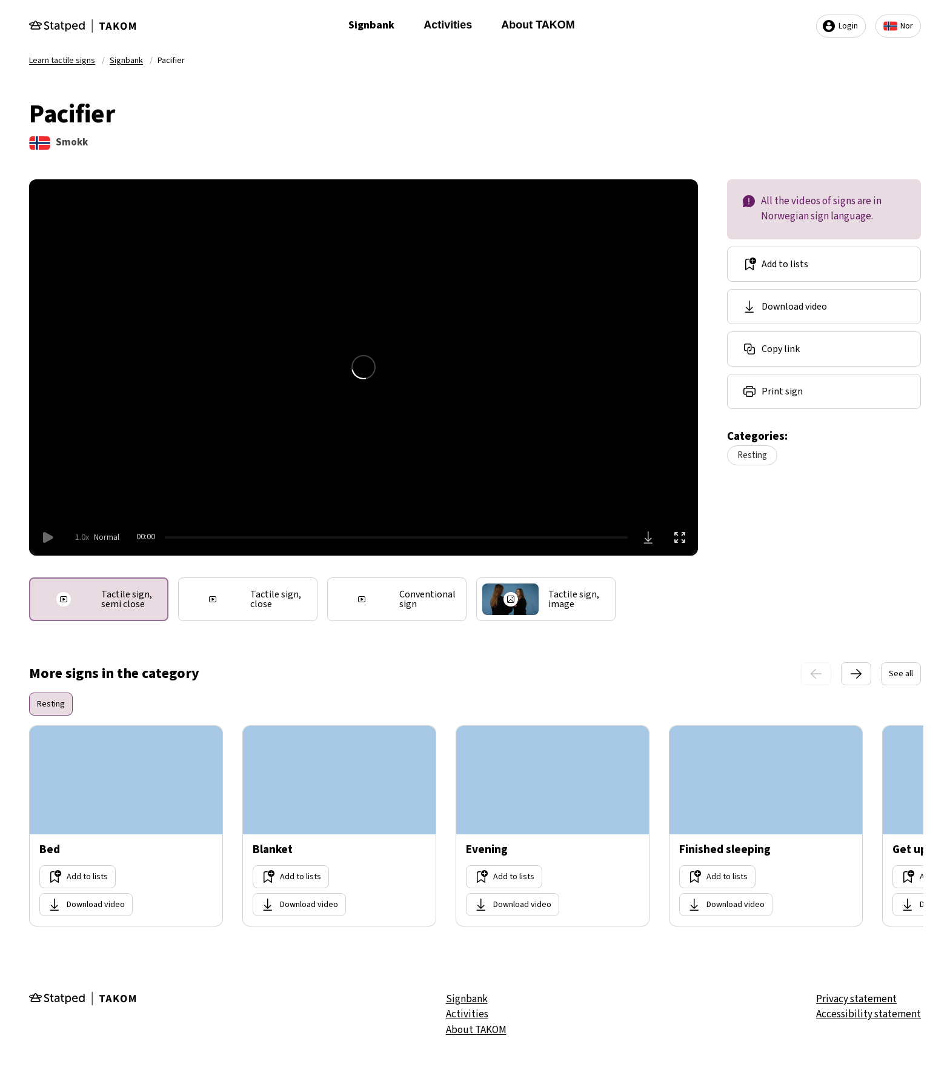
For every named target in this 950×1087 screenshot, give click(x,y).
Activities (448, 25)
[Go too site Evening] (552, 825)
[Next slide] (856, 673)
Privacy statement (856, 999)
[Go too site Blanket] (339, 825)
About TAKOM (538, 25)
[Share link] (824, 349)
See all (901, 674)
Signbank (371, 25)
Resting (752, 455)
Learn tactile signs (62, 61)
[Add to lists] (824, 264)
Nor (898, 26)
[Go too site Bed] (126, 825)
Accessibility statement (868, 1014)
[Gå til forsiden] (82, 26)
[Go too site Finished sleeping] (766, 825)
